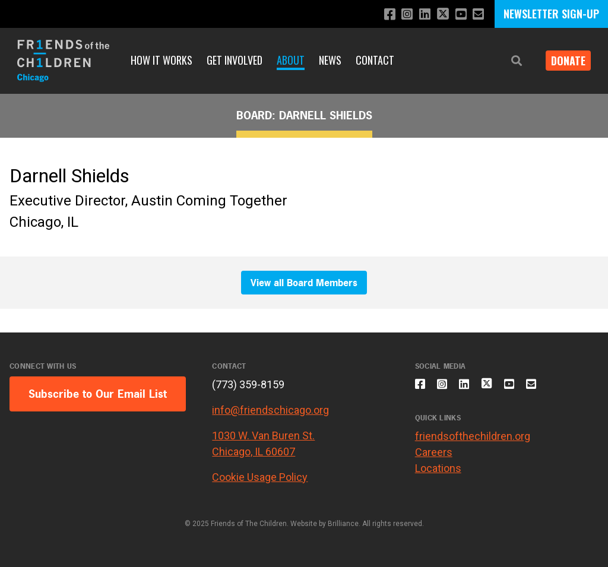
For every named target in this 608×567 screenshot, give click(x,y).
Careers (433, 459)
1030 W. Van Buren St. (263, 435)
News (330, 60)
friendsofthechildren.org (472, 443)
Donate (564, 60)
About (291, 60)
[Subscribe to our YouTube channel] (458, 14)
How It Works (161, 60)
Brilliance (343, 524)
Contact (375, 60)
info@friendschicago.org (270, 410)
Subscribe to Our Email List (97, 394)
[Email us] (477, 14)
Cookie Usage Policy (260, 477)
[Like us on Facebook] (381, 14)
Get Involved (234, 60)
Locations (438, 475)
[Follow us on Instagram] (400, 14)
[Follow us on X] (438, 15)
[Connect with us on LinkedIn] (419, 14)
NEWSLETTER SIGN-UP (551, 13)
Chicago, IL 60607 (253, 451)
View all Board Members (304, 282)
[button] (508, 61)
